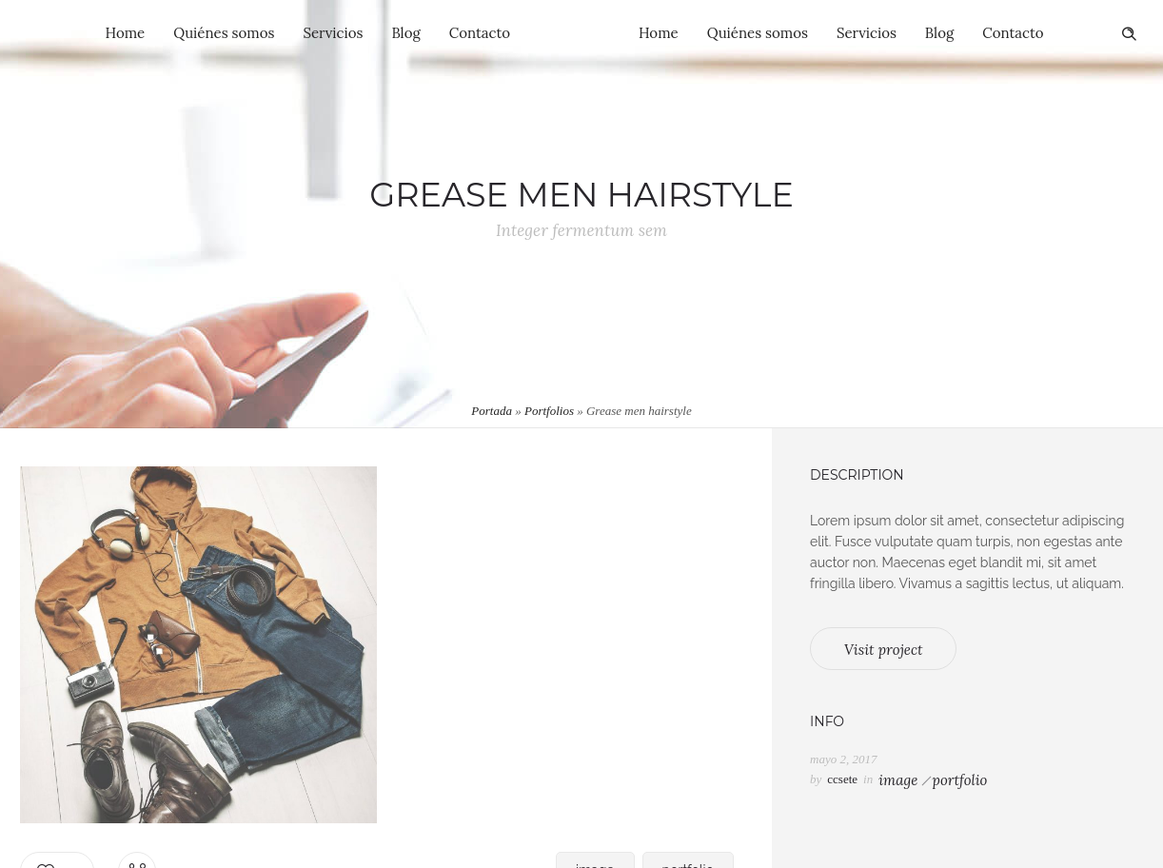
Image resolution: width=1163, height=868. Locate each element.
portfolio (959, 780)
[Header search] (1128, 34)
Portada (491, 411)
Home (126, 33)
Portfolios (549, 411)
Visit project (883, 650)
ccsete (842, 779)
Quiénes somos (223, 33)
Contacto (479, 33)
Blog (405, 33)
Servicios (333, 33)
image (897, 780)
